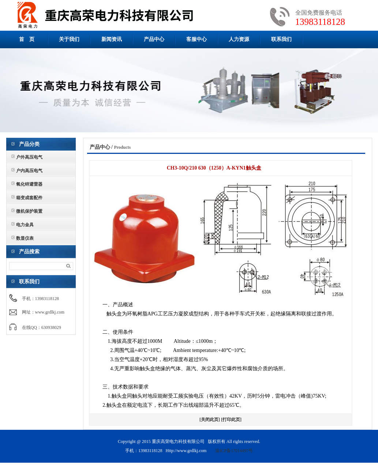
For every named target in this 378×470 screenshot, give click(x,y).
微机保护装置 (29, 211)
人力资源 (239, 39)
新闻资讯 (111, 39)
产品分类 (29, 144)
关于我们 (69, 39)
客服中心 (196, 39)
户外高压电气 (29, 157)
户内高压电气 (29, 170)
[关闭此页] (209, 419)
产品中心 (154, 39)
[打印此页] (231, 419)
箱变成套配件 (29, 197)
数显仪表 (25, 238)
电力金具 (25, 224)
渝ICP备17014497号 (234, 450)
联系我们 (281, 39)
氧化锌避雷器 (29, 184)
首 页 (26, 39)
